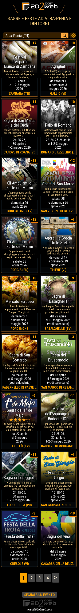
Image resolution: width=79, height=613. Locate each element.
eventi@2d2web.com (39, 609)
